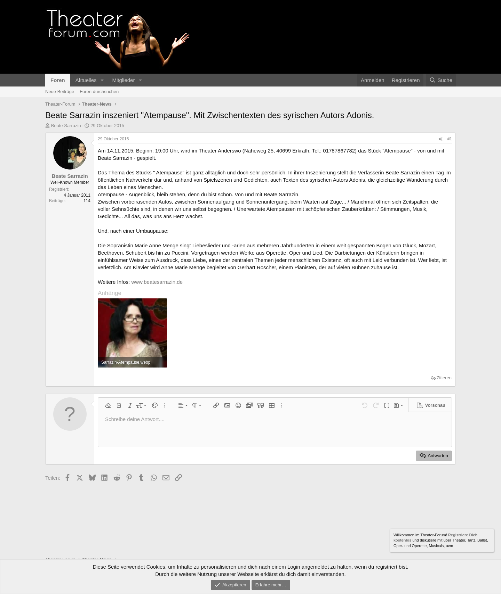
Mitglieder (123, 80)
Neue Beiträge (59, 91)
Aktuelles (86, 80)
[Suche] (441, 80)
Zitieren (444, 377)
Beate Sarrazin (66, 125)
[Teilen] (440, 139)
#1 (449, 139)
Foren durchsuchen (99, 91)
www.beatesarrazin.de (157, 282)
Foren (57, 80)
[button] (102, 80)
